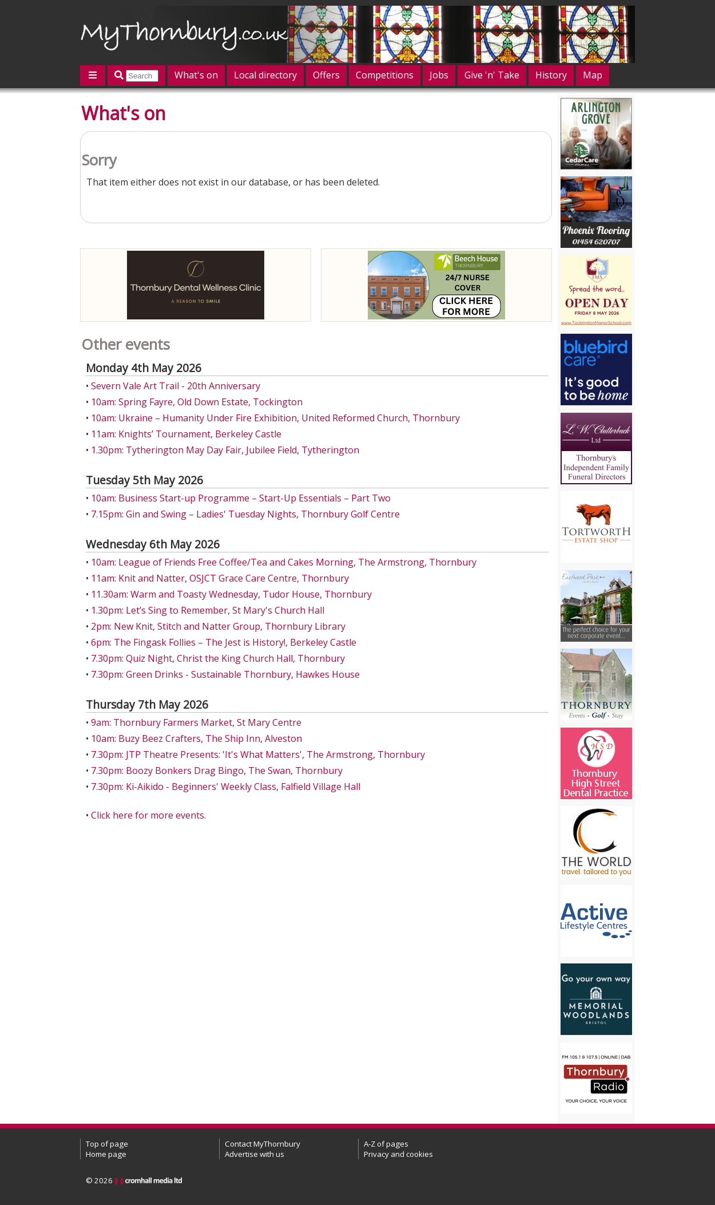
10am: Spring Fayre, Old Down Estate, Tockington (197, 402)
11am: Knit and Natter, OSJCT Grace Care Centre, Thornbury (220, 578)
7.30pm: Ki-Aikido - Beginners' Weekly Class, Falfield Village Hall (225, 786)
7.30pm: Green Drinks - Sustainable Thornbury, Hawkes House (225, 674)
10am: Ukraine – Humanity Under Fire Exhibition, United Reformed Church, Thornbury (275, 418)
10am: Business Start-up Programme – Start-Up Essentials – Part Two (241, 498)
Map (592, 75)
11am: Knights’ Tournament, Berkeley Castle (186, 434)
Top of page (107, 1144)
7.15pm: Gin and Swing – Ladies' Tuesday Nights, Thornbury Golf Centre (245, 514)
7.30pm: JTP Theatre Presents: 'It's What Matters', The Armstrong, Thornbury (258, 754)
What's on (196, 75)
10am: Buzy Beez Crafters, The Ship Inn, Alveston (196, 738)
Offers (326, 75)
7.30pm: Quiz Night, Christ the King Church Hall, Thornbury (218, 658)
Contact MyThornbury (262, 1144)
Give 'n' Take (491, 75)
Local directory (265, 75)
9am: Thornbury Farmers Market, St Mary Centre (196, 722)
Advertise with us (254, 1154)
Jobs (439, 75)
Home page (106, 1154)
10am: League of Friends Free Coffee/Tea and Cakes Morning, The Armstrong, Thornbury (283, 562)
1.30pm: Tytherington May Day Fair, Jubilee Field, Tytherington (225, 450)
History (551, 75)
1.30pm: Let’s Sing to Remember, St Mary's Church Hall (207, 610)
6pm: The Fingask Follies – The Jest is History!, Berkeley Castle (223, 642)
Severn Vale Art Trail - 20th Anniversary (175, 386)
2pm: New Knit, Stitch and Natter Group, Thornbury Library (218, 626)
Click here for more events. (148, 815)
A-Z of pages (386, 1144)
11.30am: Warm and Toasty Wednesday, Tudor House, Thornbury (231, 594)
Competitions (385, 75)
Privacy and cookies (398, 1154)
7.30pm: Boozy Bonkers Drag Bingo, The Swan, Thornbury (217, 770)
